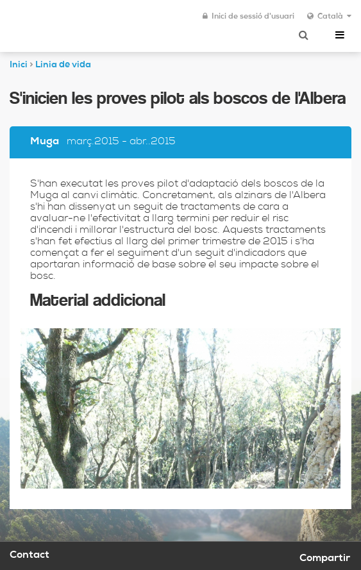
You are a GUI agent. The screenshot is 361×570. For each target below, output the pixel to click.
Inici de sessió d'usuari (248, 16)
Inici (19, 65)
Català (329, 16)
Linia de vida (63, 65)
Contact (29, 556)
